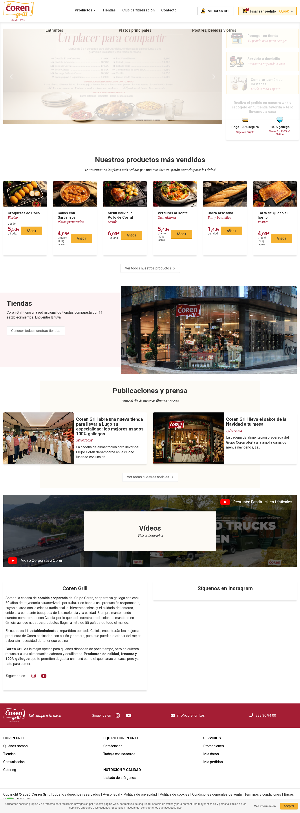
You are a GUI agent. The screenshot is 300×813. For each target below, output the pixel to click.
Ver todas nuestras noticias (148, 477)
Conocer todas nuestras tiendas (35, 331)
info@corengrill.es (191, 715)
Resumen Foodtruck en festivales (262, 502)
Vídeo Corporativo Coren (42, 560)
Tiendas (19, 303)
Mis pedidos (213, 762)
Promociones (213, 746)
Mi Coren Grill (219, 11)
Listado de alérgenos (119, 778)
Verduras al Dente (173, 213)
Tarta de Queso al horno (272, 215)
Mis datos (211, 754)
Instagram (33, 676)
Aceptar (289, 806)
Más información (265, 806)
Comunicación (14, 762)
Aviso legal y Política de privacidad (130, 794)
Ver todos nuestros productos (148, 268)
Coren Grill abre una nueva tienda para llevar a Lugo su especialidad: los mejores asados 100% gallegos (110, 426)
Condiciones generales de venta (217, 794)
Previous (11, 76)
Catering (9, 770)
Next (214, 76)
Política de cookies (174, 794)
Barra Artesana (220, 213)
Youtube (44, 676)
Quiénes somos (15, 746)
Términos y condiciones (263, 794)
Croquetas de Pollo (24, 213)
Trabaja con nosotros (119, 754)
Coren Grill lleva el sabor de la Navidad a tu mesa (256, 422)
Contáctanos (113, 746)
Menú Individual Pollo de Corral (120, 215)
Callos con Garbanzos (67, 215)
